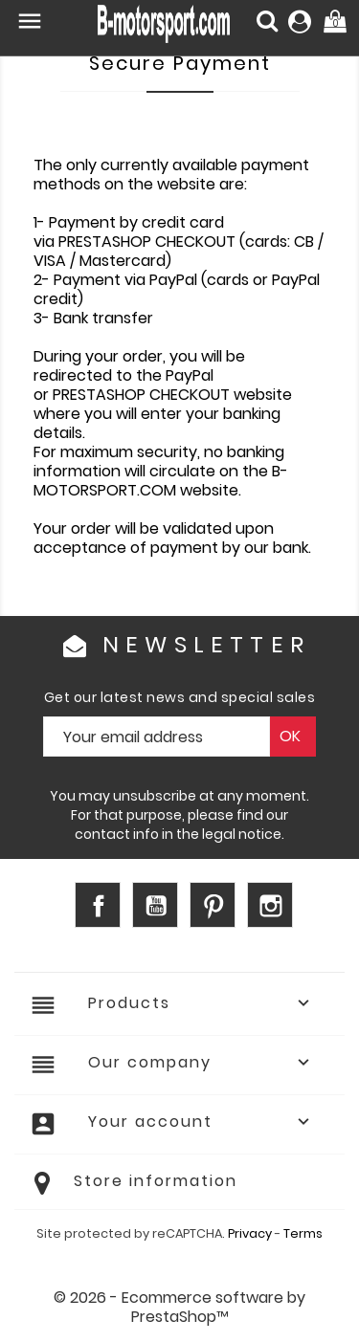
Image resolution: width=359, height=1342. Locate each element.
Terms (303, 1233)
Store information (155, 1181)
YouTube (155, 905)
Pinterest (213, 905)
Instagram (270, 905)
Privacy (250, 1233)
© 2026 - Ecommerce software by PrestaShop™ (179, 1307)
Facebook (98, 905)
